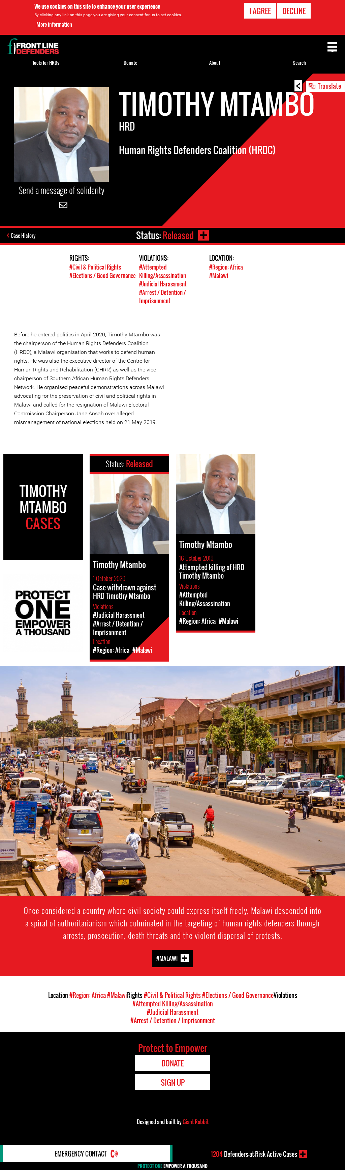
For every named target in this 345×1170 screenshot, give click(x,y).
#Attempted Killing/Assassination (162, 271)
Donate (130, 62)
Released (178, 235)
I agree (260, 10)
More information (54, 24)
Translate (329, 85)
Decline (294, 10)
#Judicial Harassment (163, 284)
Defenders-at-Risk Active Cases (254, 1154)
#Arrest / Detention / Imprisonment (162, 296)
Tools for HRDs (45, 62)
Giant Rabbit (196, 1122)
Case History (23, 235)
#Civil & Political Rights (95, 267)
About (214, 62)
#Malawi (218, 275)
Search (299, 62)
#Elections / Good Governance (102, 275)
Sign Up (173, 1082)
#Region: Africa (226, 267)
